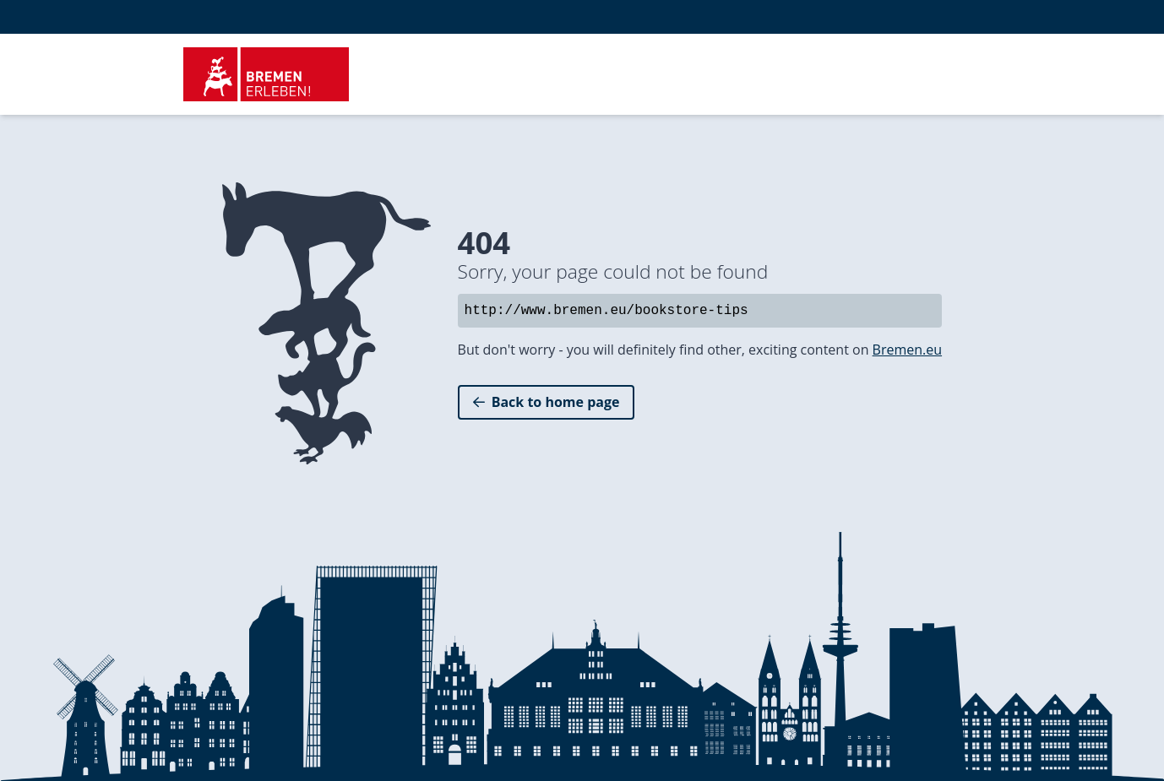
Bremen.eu (907, 349)
